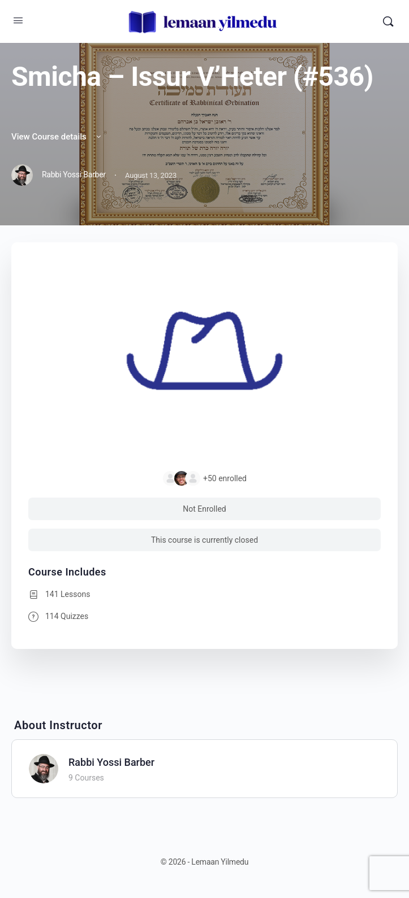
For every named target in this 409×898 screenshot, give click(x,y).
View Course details (57, 137)
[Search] (388, 21)
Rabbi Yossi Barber (111, 762)
